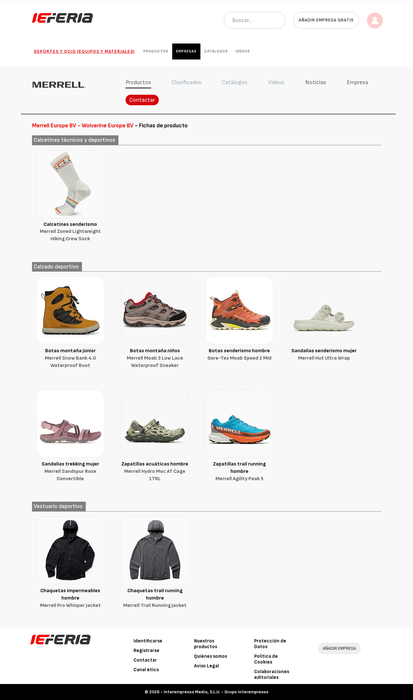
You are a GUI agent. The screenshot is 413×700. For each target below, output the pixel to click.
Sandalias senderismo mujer (324, 355)
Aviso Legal (206, 666)
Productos (155, 51)
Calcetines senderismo (70, 232)
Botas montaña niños (155, 359)
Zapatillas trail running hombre (239, 472)
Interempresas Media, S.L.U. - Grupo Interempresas (216, 692)
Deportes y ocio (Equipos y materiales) (84, 51)
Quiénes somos (210, 656)
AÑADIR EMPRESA (339, 648)
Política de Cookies (266, 659)
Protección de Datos (270, 644)
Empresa (357, 82)
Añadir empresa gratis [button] (326, 20)
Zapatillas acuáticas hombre (155, 472)
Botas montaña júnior (70, 359)
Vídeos (243, 51)
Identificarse (148, 641)
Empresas (186, 51)
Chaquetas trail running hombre (155, 598)
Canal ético (146, 670)
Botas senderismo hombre (239, 355)
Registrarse (146, 651)
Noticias (315, 82)
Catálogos (216, 51)
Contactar (142, 100)
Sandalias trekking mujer (70, 472)
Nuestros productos (205, 644)
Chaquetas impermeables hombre (70, 598)
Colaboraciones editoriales (271, 674)
